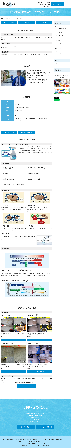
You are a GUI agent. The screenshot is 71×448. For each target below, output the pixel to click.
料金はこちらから (13, 340)
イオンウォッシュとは (9, 132)
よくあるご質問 (58, 43)
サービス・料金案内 (59, 33)
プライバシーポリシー (59, 53)
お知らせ (56, 63)
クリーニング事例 (58, 38)
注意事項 (56, 46)
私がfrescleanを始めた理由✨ (61, 73)
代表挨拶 (27, 23)
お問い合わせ (57, 51)
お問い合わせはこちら (45, 427)
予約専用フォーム (58, 48)
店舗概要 (44, 23)
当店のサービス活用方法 (26, 132)
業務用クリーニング (59, 35)
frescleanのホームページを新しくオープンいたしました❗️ (62, 76)
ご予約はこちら (57, 4)
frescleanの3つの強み (9, 23)
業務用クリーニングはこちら (26, 386)
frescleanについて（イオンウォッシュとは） (62, 29)
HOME (2, 18)
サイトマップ (57, 56)
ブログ (56, 66)
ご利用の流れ (57, 40)
